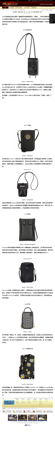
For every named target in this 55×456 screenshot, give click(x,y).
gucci (34, 408)
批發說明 (46, 401)
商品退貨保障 (35, 401)
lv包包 (22, 408)
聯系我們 (40, 402)
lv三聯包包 (15, 408)
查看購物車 (51, 4)
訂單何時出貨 (29, 402)
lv (7, 408)
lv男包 (29, 408)
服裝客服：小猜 (52, 17)
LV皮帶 (32, 408)
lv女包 (24, 408)
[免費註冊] (50, 9)
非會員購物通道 (23, 402)
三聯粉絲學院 (17, 402)
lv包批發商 (18, 408)
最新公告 (40, 404)
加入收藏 (45, 0)
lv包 (10, 4)
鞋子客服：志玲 (52, 18)
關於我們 (40, 401)
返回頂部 (51, 22)
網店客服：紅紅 (52, 14)
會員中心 (51, 0)
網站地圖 (17, 401)
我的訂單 (39, 0)
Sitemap (48, 0)
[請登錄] (47, 9)
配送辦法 (29, 401)
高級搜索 (23, 9)
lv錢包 (27, 408)
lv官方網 (11, 408)
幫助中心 (42, 0)
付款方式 (23, 401)
